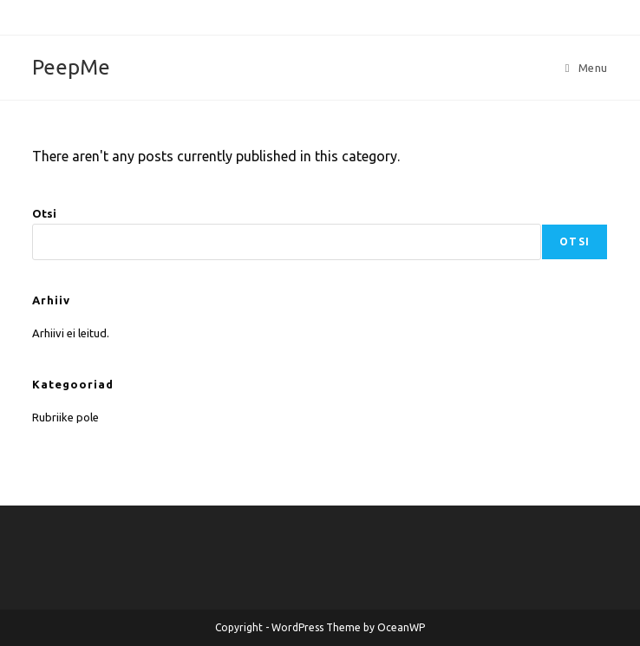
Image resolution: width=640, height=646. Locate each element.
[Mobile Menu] (586, 68)
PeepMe (71, 67)
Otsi (44, 213)
